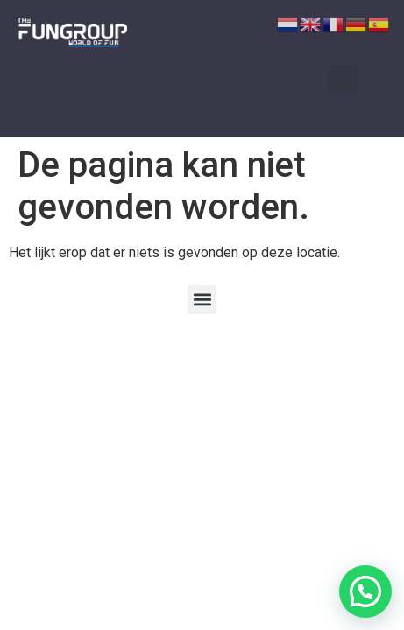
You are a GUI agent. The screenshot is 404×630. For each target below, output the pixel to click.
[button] (343, 79)
